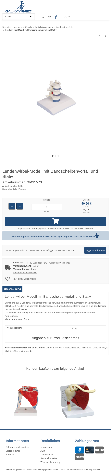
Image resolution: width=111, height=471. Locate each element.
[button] (42, 17)
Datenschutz (46, 454)
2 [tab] (55, 156)
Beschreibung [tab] (12, 289)
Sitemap (10, 454)
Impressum (46, 447)
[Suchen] (15, 16)
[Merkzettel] (49, 17)
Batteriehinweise (48, 458)
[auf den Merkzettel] (20, 279)
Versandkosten (13, 450)
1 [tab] (52, 156)
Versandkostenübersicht (25, 272)
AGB (42, 450)
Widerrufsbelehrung (50, 462)
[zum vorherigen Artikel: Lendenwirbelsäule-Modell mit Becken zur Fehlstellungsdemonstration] (100, 36)
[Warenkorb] (57, 16)
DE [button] (65, 17)
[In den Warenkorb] (55, 221)
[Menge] (46, 207)
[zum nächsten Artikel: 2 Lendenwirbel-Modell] (106, 36)
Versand (96, 469)
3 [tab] (58, 156)
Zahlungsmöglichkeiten (17, 447)
